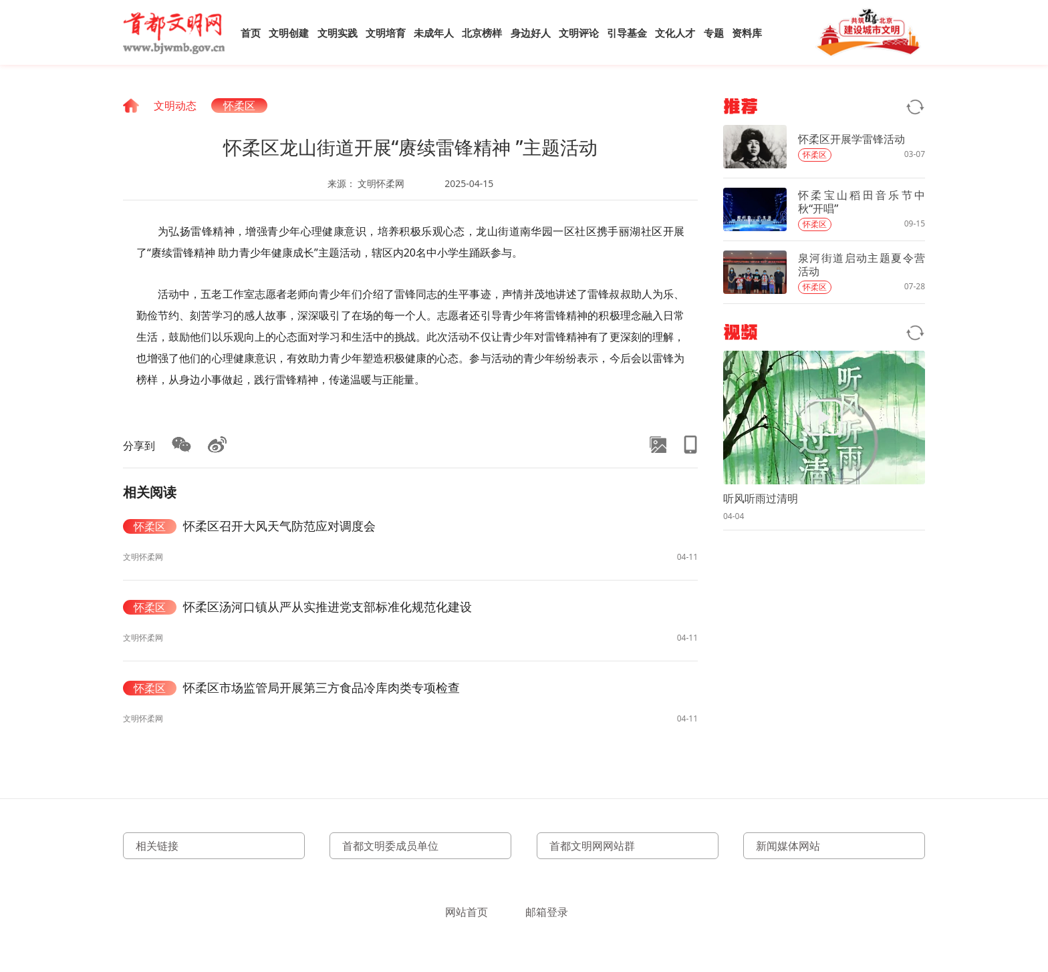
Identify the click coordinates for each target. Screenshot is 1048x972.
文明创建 (289, 32)
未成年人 (434, 32)
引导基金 (627, 32)
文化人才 (675, 32)
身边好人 (531, 32)
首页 (251, 32)
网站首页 (466, 912)
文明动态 (175, 105)
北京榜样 (482, 32)
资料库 (747, 32)
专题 (714, 32)
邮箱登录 (546, 912)
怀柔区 (239, 105)
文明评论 (579, 32)
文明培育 (386, 32)
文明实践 (337, 32)
